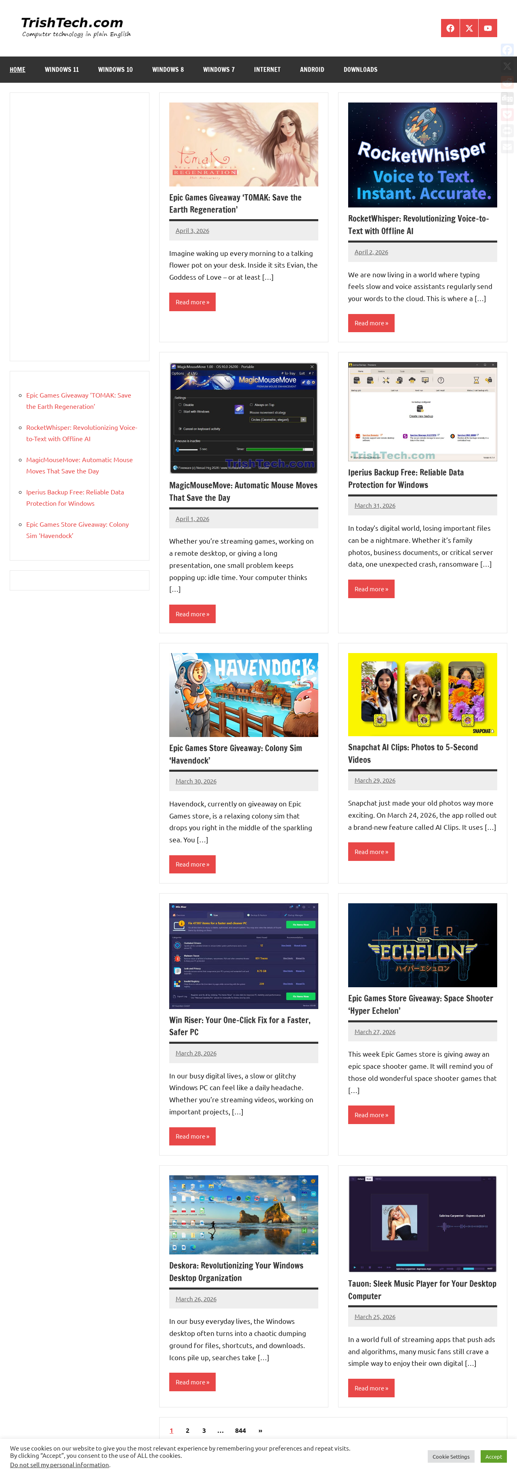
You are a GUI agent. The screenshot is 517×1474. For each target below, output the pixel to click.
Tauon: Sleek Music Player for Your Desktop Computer (412, 1291)
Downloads (361, 69)
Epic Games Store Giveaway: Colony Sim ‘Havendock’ (240, 755)
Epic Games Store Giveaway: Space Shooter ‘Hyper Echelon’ (410, 1006)
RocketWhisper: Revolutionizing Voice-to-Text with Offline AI (419, 224)
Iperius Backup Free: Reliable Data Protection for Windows (410, 479)
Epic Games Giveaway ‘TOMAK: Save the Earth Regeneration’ (240, 203)
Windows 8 (168, 69)
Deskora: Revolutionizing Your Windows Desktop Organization (242, 1273)
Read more (191, 302)
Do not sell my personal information (59, 1464)
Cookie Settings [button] (451, 1456)
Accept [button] (493, 1456)
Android (312, 69)
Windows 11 (62, 69)
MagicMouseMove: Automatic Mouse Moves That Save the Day (236, 492)
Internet (267, 69)
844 (240, 1433)
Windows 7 (219, 69)
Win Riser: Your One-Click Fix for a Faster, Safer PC (232, 1027)
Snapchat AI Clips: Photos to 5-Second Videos (418, 754)
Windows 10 (115, 69)
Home (17, 69)
